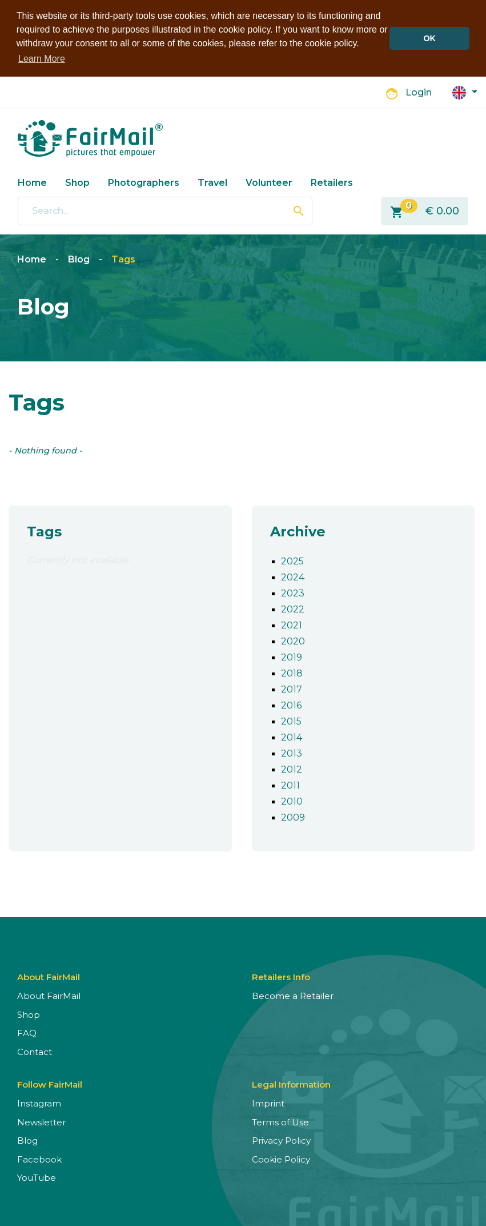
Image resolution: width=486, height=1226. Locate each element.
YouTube (36, 1176)
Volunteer (269, 181)
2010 (292, 800)
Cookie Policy (281, 1158)
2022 (292, 608)
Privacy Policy (281, 1139)
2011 (290, 784)
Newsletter (41, 1121)
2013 (291, 752)
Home (32, 181)
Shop (77, 181)
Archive (298, 530)
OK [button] (429, 38)
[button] (464, 91)
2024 (292, 576)
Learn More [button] (41, 58)
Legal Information (291, 1083)
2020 (293, 640)
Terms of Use (280, 1121)
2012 (291, 768)
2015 (291, 720)
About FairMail (49, 994)
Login (418, 91)
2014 (291, 736)
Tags (123, 258)
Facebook (39, 1158)
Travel (212, 181)
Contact (34, 1050)
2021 (291, 624)
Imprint (268, 1102)
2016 (291, 704)
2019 (291, 656)
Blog (79, 258)
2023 (292, 592)
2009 (293, 816)
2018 (292, 672)
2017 (291, 688)
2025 (292, 560)
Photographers (143, 181)
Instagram (39, 1102)
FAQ (27, 1031)
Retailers (332, 181)
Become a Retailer (293, 994)
